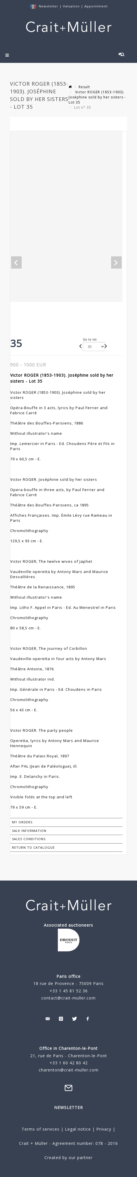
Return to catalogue (33, 847)
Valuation (71, 6)
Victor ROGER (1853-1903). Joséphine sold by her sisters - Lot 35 (97, 97)
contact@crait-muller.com (68, 998)
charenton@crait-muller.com (69, 1070)
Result (84, 86)
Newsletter (48, 6)
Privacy (103, 1129)
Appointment (96, 6)
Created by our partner (68, 1157)
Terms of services (41, 1129)
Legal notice (78, 1129)
